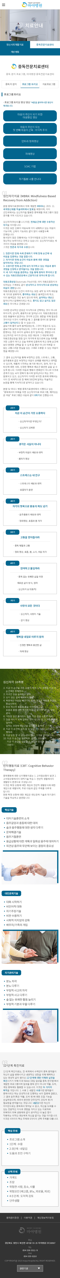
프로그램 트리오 (30, 84)
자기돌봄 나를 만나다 (30, 179)
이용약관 (28, 1217)
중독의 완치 (11, 84)
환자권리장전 (12, 1217)
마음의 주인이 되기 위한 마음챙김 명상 (29, 115)
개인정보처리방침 (45, 1217)
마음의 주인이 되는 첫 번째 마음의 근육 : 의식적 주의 (30, 128)
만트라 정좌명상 (30, 141)
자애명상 (30, 154)
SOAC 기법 (30, 166)
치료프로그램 (48, 84)
